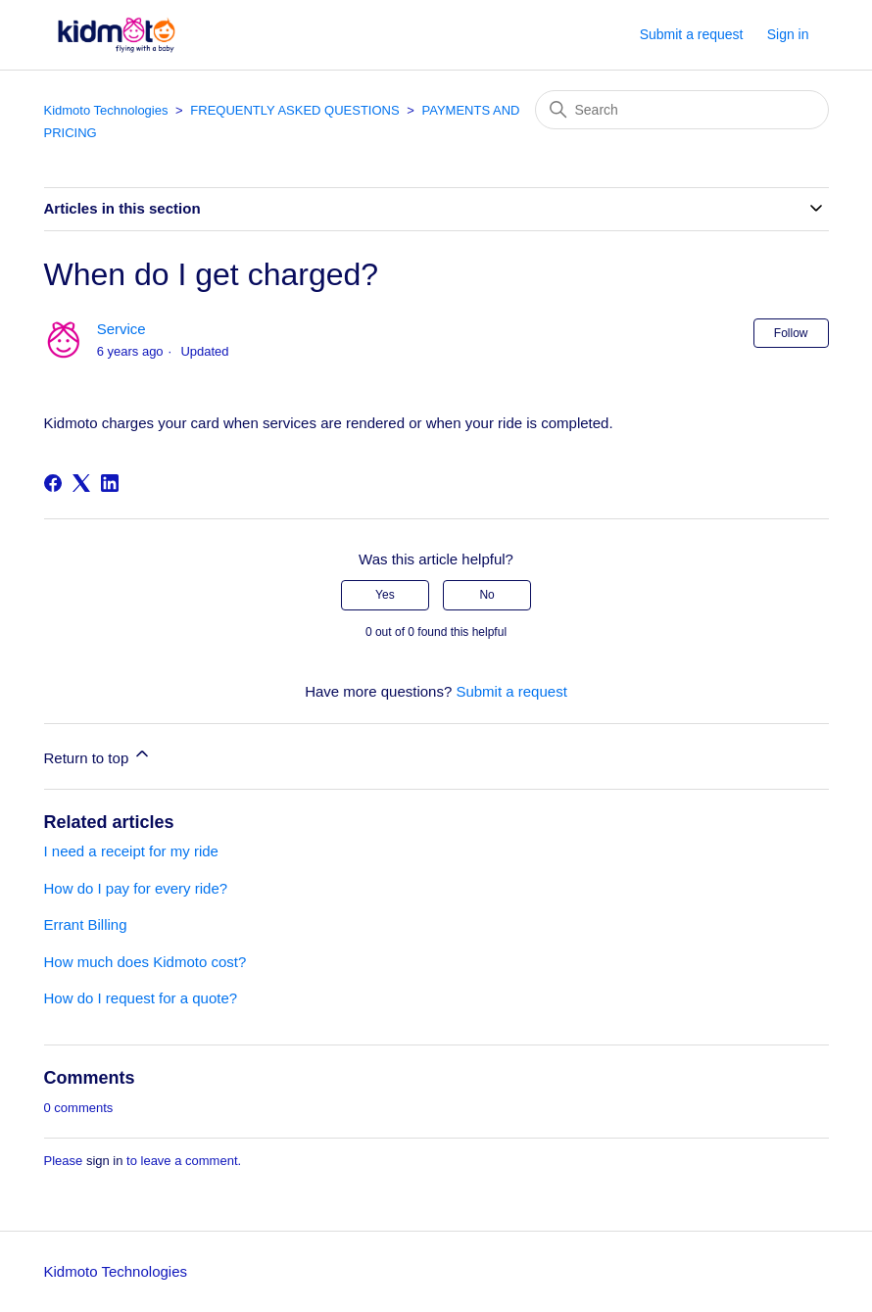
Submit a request (692, 34)
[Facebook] (53, 483)
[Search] (682, 109)
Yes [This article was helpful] (385, 595)
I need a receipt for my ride (131, 851)
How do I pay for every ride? (136, 888)
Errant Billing (85, 924)
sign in (104, 1160)
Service (121, 328)
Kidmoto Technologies (106, 110)
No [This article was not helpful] (486, 595)
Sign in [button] (788, 34)
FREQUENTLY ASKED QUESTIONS (294, 110)
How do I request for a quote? (141, 998)
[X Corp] (81, 483)
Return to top (98, 755)
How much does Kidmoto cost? (145, 961)
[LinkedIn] (110, 483)
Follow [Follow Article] (791, 333)
